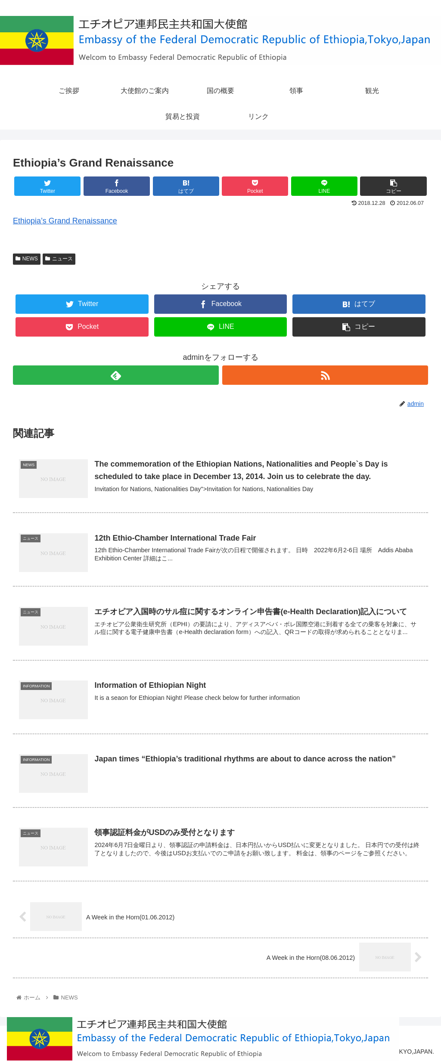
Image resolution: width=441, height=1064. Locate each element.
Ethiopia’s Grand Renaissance (65, 221)
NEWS (27, 259)
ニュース (59, 259)
